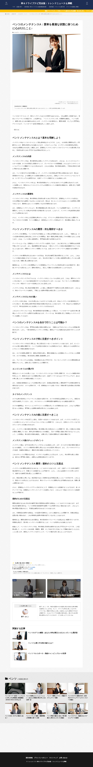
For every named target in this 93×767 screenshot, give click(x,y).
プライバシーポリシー (41, 758)
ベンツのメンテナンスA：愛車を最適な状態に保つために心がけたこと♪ (45, 14)
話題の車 (19, 7)
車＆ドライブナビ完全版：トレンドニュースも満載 (46, 3)
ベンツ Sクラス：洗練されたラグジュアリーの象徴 (77, 717)
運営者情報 (29, 758)
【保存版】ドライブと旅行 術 (56, 7)
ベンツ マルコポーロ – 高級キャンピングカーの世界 (47, 653)
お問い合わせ (63, 758)
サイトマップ (53, 758)
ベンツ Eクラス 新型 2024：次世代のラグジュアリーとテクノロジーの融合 (78, 698)
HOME (8, 14)
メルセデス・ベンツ (22, 14)
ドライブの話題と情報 (72, 7)
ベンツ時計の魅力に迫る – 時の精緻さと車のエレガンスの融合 (56, 717)
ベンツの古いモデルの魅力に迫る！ (14, 717)
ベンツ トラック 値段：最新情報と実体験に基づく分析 (35, 717)
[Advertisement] (46, 87)
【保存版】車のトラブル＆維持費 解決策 (35, 7)
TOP (13, 7)
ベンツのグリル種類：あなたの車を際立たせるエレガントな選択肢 (53, 633)
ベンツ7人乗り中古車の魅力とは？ (40, 643)
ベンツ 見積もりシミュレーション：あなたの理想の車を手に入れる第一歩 (36, 698)
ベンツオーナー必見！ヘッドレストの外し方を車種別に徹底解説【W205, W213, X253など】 (15, 698)
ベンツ (24, 32)
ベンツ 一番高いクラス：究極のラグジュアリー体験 (57, 697)
